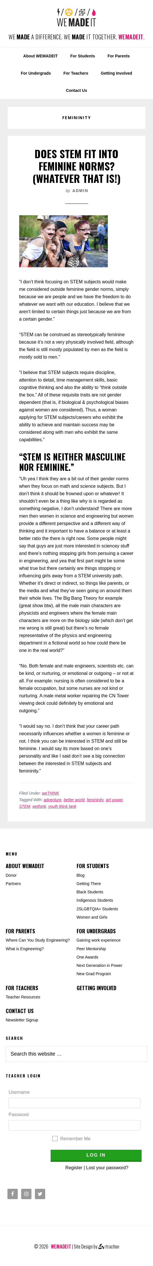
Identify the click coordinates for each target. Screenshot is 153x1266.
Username (19, 1092)
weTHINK (50, 793)
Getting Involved (96, 988)
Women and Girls (92, 917)
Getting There (89, 883)
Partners (13, 883)
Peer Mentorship (91, 948)
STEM (24, 806)
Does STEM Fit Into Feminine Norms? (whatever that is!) (77, 166)
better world (74, 799)
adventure (52, 799)
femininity (95, 799)
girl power (114, 799)
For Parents (20, 931)
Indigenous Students (95, 900)
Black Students (90, 892)
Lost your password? (107, 1167)
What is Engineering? (25, 948)
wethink (39, 806)
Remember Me (75, 1138)
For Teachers (22, 988)
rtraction (108, 1246)
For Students (93, 866)
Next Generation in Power (99, 965)
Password (19, 1114)
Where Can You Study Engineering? (38, 940)
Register (74, 1167)
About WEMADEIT (25, 866)
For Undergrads (96, 931)
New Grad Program (94, 973)
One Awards (87, 957)
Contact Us (19, 1011)
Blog (81, 875)
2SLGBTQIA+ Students (97, 909)
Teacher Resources (23, 997)
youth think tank (62, 806)
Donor (11, 875)
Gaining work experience (99, 940)
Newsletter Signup (22, 1020)
